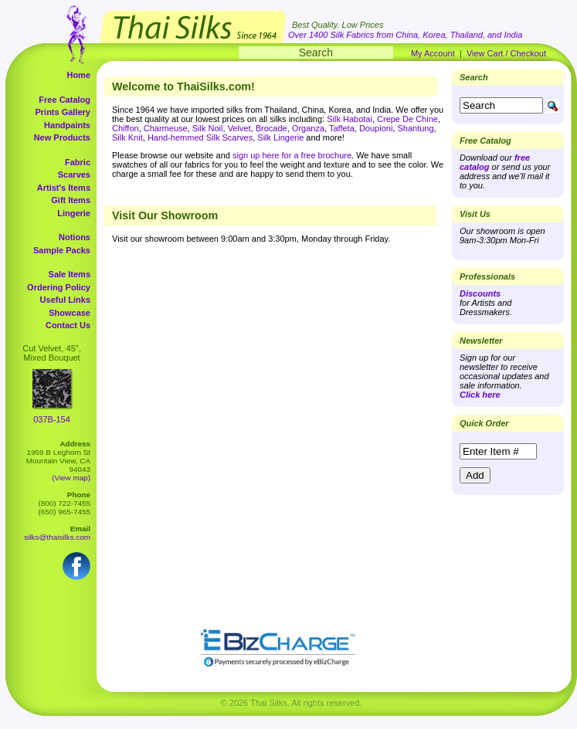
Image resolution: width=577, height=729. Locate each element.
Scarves (74, 174)
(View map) (71, 477)
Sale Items (69, 274)
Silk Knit (127, 137)
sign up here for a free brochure (291, 155)
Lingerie (73, 213)
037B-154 (51, 419)
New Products (62, 137)
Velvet (239, 128)
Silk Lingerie (280, 137)
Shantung (415, 128)
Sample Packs (61, 250)
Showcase (69, 312)
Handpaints (67, 125)
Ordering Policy (58, 287)
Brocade (271, 128)
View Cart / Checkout (506, 53)
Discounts (480, 293)
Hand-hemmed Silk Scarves (200, 137)
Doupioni (375, 128)
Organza (308, 128)
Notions (74, 237)
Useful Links (65, 299)
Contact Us (68, 325)
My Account (433, 53)
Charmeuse (166, 128)
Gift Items (70, 200)
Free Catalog (64, 99)
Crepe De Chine (407, 119)
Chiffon (125, 128)
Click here (480, 394)
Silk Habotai (349, 119)
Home (78, 75)
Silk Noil (207, 128)
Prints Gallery (62, 112)
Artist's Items (63, 187)
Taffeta (342, 128)
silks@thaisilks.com (57, 537)
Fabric (77, 162)
